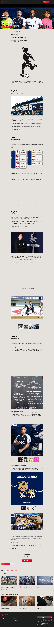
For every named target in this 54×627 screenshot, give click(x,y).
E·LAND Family (41, 617)
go (51, 617)
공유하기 (12, 564)
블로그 (45, 620)
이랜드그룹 (5, 2)
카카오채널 (51, 620)
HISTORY (3, 618)
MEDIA (10, 621)
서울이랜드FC (4, 22)
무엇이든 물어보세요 (15, 620)
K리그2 (9, 22)
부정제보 (14, 618)
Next (45, 307)
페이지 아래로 (52, 579)
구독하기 (44, 621)
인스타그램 (43, 620)
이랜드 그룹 (5, 615)
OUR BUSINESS (4, 620)
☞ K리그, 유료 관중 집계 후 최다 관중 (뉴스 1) (17, 129)
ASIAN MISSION (4, 621)
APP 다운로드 (46, 1)
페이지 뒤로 (52, 582)
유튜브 (49, 620)
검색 (34, 2)
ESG (9, 620)
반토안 (13, 22)
